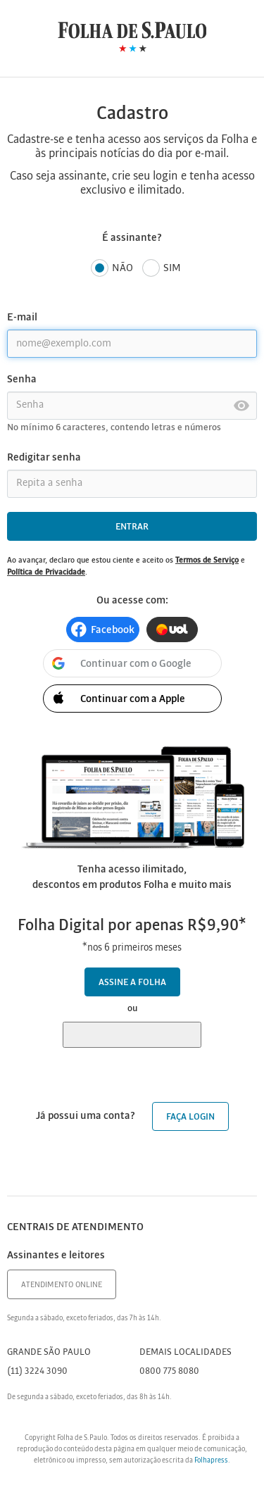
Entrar (132, 527)
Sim (161, 269)
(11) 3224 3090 (37, 1371)
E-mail (22, 317)
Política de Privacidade (46, 572)
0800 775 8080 (169, 1371)
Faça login (190, 1117)
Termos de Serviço (207, 560)
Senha (22, 379)
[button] (102, 629)
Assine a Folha (132, 982)
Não (112, 269)
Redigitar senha (44, 457)
